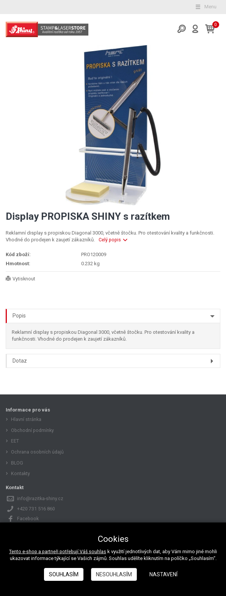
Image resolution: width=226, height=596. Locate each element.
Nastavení (163, 574)
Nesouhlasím (114, 574)
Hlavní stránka (26, 419)
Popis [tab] (19, 316)
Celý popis (113, 239)
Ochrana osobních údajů (37, 452)
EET (15, 441)
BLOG (17, 463)
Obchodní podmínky (33, 430)
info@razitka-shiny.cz (40, 498)
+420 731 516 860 (36, 509)
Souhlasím (63, 574)
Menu (206, 6)
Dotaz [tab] (20, 361)
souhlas (98, 551)
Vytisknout (24, 279)
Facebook (28, 518)
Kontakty (20, 473)
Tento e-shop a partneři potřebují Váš (49, 551)
